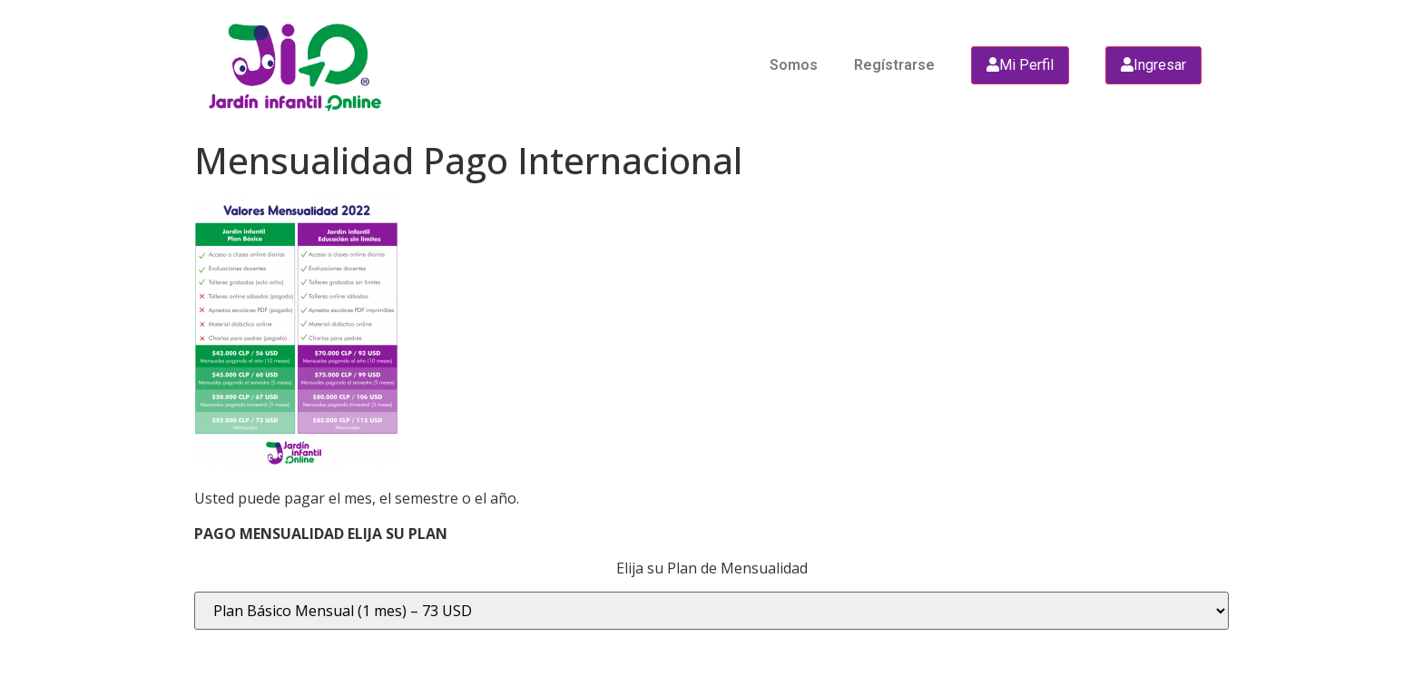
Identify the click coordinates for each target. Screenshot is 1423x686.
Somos (794, 65)
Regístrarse (894, 65)
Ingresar (1153, 65)
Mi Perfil (1020, 65)
